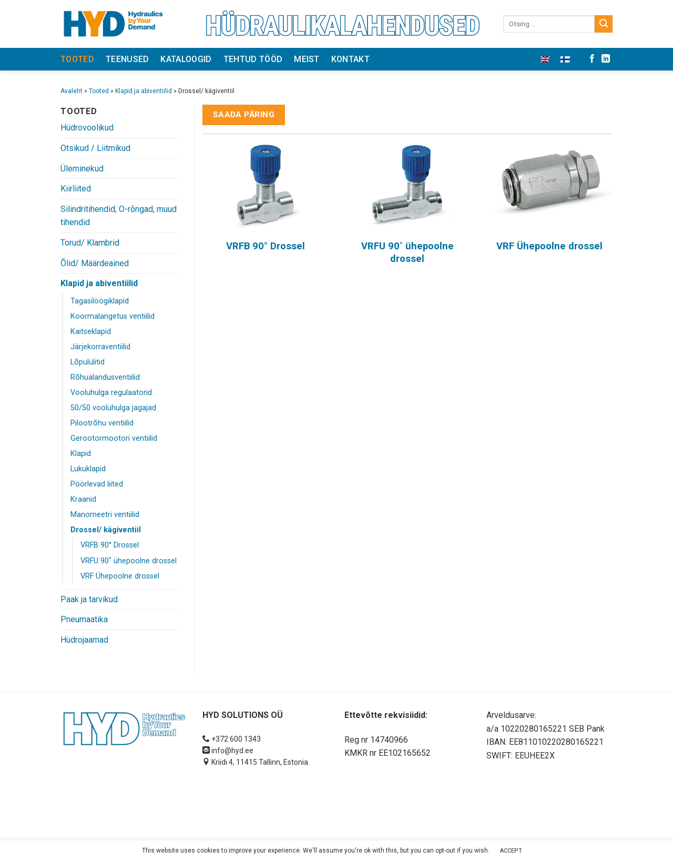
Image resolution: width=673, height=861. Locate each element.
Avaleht (71, 91)
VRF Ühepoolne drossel (119, 576)
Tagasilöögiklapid (99, 301)
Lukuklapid (88, 468)
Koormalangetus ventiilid (112, 316)
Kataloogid (185, 59)
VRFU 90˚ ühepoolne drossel (128, 560)
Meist (307, 59)
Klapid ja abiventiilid (143, 91)
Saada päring (244, 114)
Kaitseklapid (90, 331)
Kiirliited (75, 189)
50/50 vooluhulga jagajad (113, 407)
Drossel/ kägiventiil (105, 529)
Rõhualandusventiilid (105, 377)
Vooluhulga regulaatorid (111, 392)
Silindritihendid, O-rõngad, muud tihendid (118, 216)
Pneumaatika (84, 619)
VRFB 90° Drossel (109, 545)
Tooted (77, 59)
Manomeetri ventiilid (104, 514)
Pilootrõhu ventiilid (102, 423)
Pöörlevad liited (96, 484)
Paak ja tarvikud (89, 599)
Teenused (127, 59)
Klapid (80, 453)
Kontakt (350, 59)
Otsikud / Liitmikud (95, 148)
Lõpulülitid (87, 362)
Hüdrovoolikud (87, 128)
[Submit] (604, 24)
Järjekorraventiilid (100, 346)
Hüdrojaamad (84, 640)
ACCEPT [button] (511, 850)
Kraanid (83, 499)
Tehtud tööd (253, 59)
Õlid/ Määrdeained (94, 263)
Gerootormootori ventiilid (113, 438)
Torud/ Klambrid (89, 243)
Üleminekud (82, 169)
